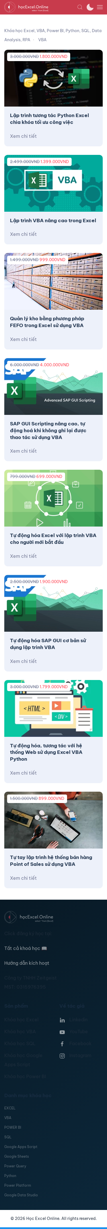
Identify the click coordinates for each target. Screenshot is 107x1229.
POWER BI (12, 1127)
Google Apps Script (20, 1147)
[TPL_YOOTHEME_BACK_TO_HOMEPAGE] (40, 7)
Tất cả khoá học (25, 948)
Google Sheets (16, 1156)
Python (10, 1176)
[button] (80, 7)
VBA (7, 1118)
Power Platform (17, 1185)
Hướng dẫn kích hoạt (26, 963)
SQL (7, 1137)
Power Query (15, 1166)
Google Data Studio (21, 1195)
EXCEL (9, 1108)
